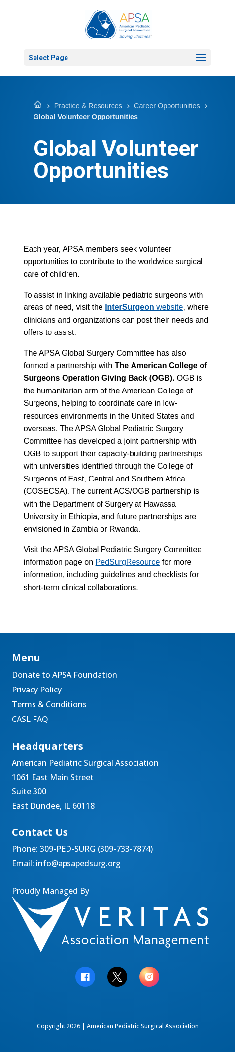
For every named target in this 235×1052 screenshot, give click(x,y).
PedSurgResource (128, 562)
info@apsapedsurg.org (78, 863)
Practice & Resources (88, 106)
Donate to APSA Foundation (64, 675)
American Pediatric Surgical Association (143, 1026)
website (144, 307)
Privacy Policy (37, 690)
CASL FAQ (30, 720)
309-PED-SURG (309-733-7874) (96, 848)
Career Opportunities (167, 106)
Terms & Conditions (49, 705)
